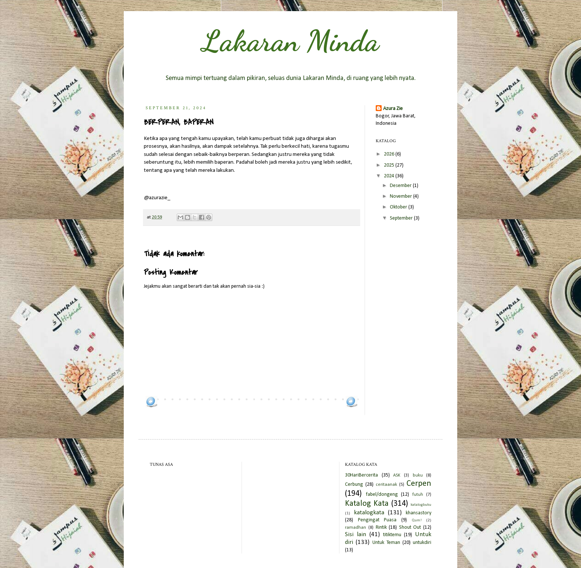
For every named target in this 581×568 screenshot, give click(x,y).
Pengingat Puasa (377, 520)
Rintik (381, 527)
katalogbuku (421, 505)
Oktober (399, 207)
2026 (389, 154)
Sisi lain (355, 534)
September (402, 218)
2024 (389, 176)
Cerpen (418, 484)
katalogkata (369, 512)
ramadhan (355, 527)
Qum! (417, 520)
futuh (417, 494)
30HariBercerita (361, 475)
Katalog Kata (367, 503)
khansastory (418, 513)
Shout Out (410, 527)
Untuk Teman (386, 542)
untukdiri (422, 542)
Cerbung (354, 484)
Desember (401, 185)
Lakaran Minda (290, 41)
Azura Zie (393, 108)
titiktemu (392, 535)
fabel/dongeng (382, 494)
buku (418, 475)
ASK (396, 475)
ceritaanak (386, 484)
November (401, 196)
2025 (389, 165)
